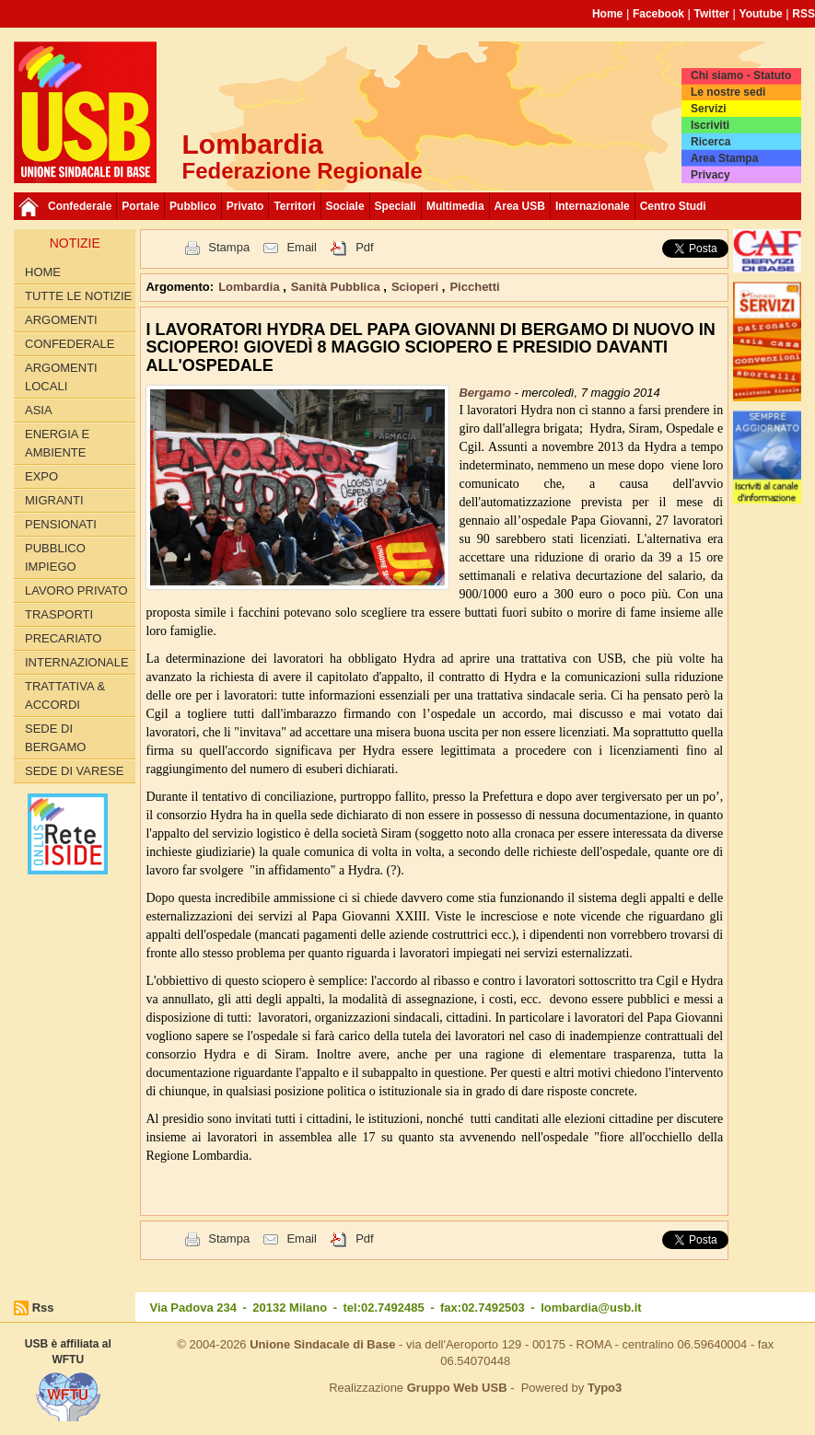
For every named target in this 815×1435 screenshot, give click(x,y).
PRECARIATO (63, 638)
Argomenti (61, 320)
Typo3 (605, 1387)
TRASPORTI (59, 614)
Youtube (761, 13)
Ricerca (710, 141)
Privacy (710, 174)
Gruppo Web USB (457, 1387)
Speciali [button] (395, 206)
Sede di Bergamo (55, 738)
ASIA (38, 410)
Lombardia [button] (250, 287)
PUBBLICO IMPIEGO (55, 557)
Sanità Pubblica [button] (337, 287)
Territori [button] (294, 206)
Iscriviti (710, 125)
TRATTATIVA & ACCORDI (65, 695)
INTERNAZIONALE (77, 662)
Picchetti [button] (474, 287)
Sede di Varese (74, 771)
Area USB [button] (520, 206)
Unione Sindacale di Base (322, 1344)
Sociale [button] (345, 206)
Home (607, 13)
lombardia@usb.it (591, 1307)
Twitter (711, 13)
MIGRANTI (54, 500)
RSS (803, 13)
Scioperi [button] (416, 287)
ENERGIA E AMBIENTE (57, 443)
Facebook (658, 13)
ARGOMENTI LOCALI (61, 377)
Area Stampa (724, 158)
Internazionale (592, 206)
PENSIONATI (61, 524)
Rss (43, 1307)
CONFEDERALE (70, 344)
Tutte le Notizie (78, 296)
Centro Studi (673, 206)
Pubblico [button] (192, 206)
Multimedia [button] (455, 206)
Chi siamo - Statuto (741, 75)
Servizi (709, 108)
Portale (140, 206)
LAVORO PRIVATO (76, 590)
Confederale (79, 206)
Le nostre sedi (728, 92)
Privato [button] (245, 206)
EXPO (41, 476)
